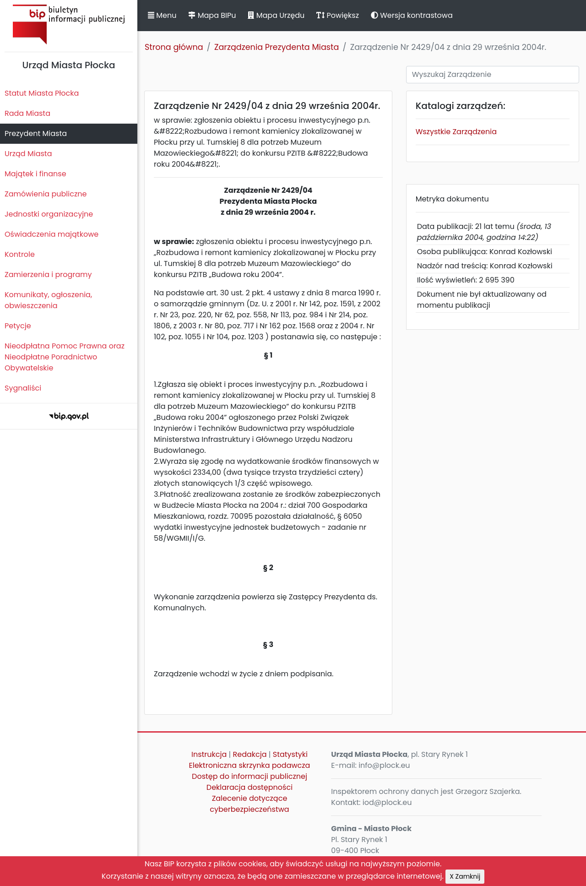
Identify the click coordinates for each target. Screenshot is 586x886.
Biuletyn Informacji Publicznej (69, 24)
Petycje (18, 326)
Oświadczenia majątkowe (51, 234)
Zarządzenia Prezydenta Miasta (276, 47)
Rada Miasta (27, 113)
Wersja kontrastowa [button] (412, 15)
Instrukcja (209, 754)
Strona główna (174, 47)
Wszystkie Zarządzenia (456, 131)
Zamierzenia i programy (48, 274)
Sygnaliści (23, 388)
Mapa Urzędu (276, 15)
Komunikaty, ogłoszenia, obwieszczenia (48, 300)
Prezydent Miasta (36, 133)
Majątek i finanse (35, 174)
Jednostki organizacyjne (49, 214)
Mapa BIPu (212, 15)
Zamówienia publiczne (46, 194)
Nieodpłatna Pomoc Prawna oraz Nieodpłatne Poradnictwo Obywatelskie (65, 357)
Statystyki (290, 754)
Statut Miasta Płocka (42, 93)
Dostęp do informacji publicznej (249, 776)
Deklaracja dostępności (249, 787)
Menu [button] (162, 15)
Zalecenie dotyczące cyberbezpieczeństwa (249, 804)
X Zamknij (465, 876)
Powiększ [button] (337, 15)
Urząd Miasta (28, 153)
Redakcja (250, 754)
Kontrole (20, 254)
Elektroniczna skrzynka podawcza (249, 765)
